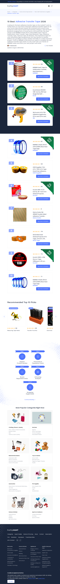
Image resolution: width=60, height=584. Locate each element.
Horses (33, 487)
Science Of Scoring (28, 534)
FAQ (8, 537)
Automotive (12, 484)
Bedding (10, 517)
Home (8, 11)
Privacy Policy (31, 578)
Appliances (33, 546)
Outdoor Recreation (36, 514)
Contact (41, 534)
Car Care (11, 487)
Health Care (45, 552)
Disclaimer (14, 537)
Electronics (10, 546)
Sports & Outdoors (37, 512)
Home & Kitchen (13, 512)
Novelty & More (12, 431)
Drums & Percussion (13, 462)
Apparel (34, 429)
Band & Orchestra (13, 459)
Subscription (48, 534)
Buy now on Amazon (43, 76)
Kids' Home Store (12, 519)
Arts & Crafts (35, 458)
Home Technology (36, 431)
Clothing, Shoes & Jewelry (16, 427)
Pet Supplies (35, 484)
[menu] (18, 430)
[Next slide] (55, 316)
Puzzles (33, 462)
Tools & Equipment (13, 489)
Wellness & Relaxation (47, 550)
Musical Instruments (14, 455)
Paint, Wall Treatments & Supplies (42, 11)
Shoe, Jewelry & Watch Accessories (17, 429)
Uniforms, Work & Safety (14, 434)
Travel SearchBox (30, 537)
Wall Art (10, 516)
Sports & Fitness (35, 517)
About (36, 534)
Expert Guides (18, 534)
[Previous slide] (4, 316)
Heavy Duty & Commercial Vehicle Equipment (19, 486)
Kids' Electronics (35, 459)
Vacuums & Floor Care (24, 558)
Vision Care (44, 555)
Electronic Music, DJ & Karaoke (16, 461)
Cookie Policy (41, 578)
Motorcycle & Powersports (15, 491)
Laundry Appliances (35, 567)
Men (10, 433)
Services (34, 427)
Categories (14, 11)
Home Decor (22, 560)
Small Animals (35, 491)
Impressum (21, 537)
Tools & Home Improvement (25, 11)
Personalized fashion (37, 434)
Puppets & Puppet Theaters (38, 461)
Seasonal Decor (12, 514)
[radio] (33, 64)
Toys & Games (36, 455)
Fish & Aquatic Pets (36, 486)
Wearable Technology (12, 565)
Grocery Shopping (36, 433)
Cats (33, 489)
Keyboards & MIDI (13, 458)
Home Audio (10, 552)
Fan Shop (34, 516)
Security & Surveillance (12, 555)
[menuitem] (18, 427)
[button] (11, 45)
